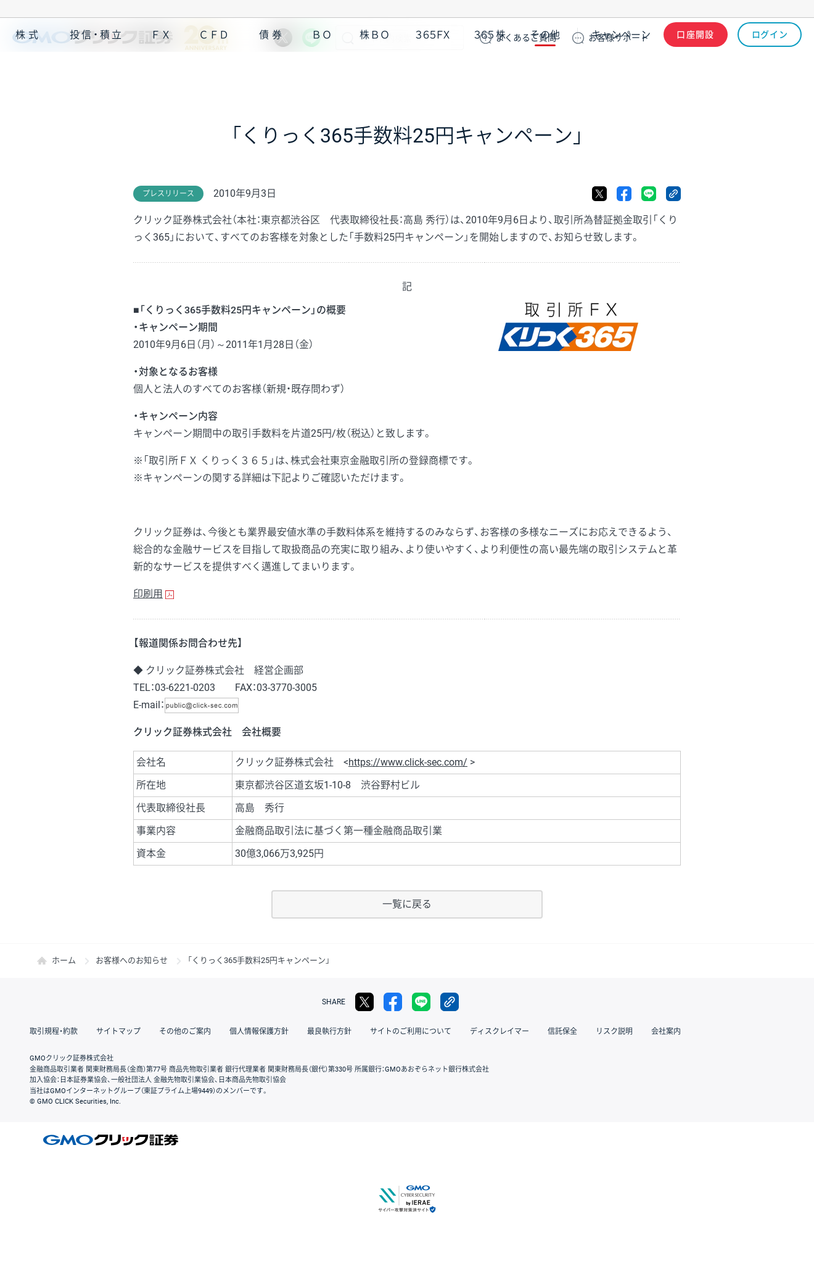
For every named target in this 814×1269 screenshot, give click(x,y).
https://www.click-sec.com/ (407, 762)
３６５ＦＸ (432, 73)
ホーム (64, 960)
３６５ (490, 73)
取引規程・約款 (54, 1031)
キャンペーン (621, 73)
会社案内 (666, 1031)
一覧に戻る (407, 904)
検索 (347, 37)
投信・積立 (97, 73)
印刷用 (148, 594)
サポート (618, 38)
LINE (311, 37)
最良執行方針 (329, 1031)
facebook (624, 193)
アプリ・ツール (708, 72)
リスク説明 (614, 1031)
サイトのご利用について (410, 1031)
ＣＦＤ (214, 73)
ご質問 (526, 38)
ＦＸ (160, 73)
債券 (272, 73)
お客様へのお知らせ (132, 960)
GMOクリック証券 (120, 37)
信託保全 (562, 1031)
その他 (545, 73)
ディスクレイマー (499, 1031)
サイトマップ (118, 1031)
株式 (28, 73)
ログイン (770, 38)
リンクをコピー (673, 193)
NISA (786, 73)
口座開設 (695, 38)
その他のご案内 (185, 1031)
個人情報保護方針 (259, 1031)
